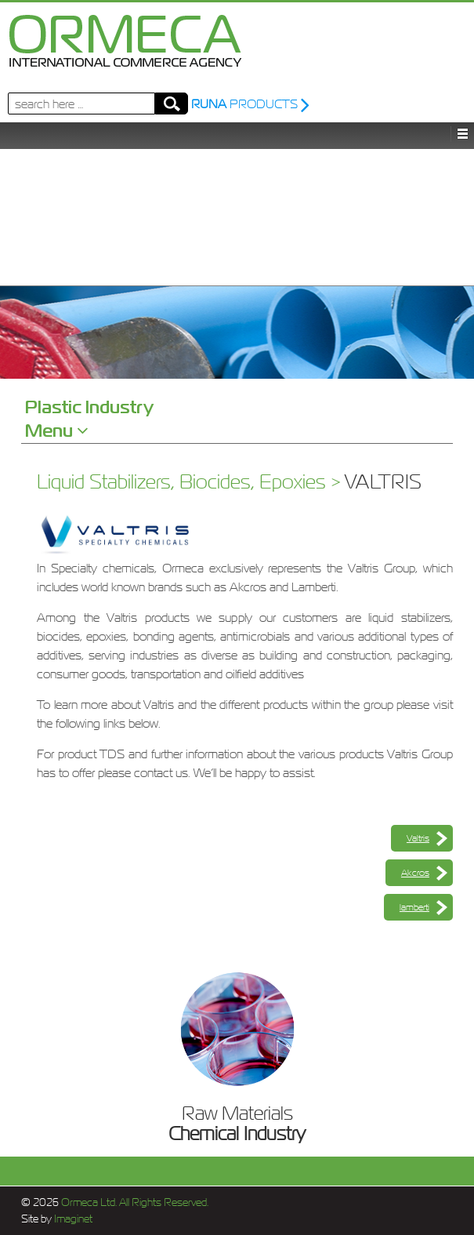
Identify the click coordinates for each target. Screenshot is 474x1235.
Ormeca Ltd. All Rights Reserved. (133, 1202)
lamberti (414, 907)
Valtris (418, 838)
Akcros (415, 872)
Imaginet (72, 1219)
